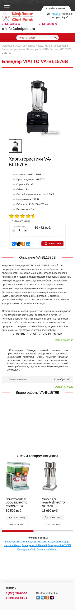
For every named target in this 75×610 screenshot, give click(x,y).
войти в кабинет (57, 8)
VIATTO (44, 49)
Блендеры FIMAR (15, 541)
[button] (25, 231)
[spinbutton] (19, 230)
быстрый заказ (17, 524)
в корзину (52, 243)
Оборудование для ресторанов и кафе (22, 45)
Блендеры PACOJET (59, 545)
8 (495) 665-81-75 (48, 24)
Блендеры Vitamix (47, 549)
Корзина (56, 14)
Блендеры (32, 49)
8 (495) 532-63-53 (11, 24)
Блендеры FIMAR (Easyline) (42, 541)
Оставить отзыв (64, 340)
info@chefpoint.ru (18, 29)
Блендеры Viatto (26, 549)
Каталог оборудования (57, 45)
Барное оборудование (14, 49)
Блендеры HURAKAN (34, 545)
